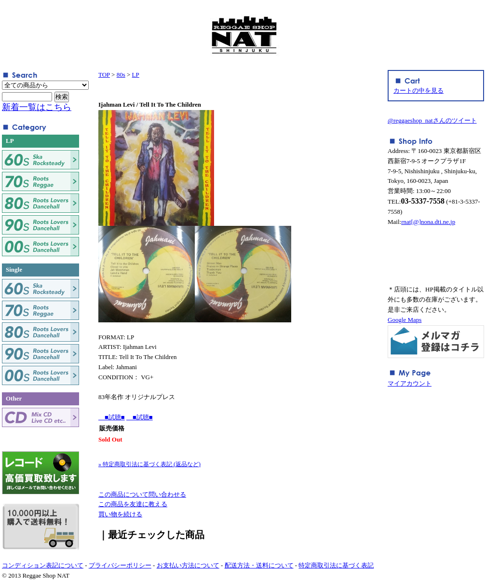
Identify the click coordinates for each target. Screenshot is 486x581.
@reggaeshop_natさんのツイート (432, 120)
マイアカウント (410, 383)
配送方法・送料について (259, 565)
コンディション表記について (42, 565)
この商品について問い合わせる (142, 494)
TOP (104, 74)
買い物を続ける (120, 514)
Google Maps (404, 319)
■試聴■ (111, 417)
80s (121, 74)
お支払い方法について (188, 565)
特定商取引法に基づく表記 (336, 565)
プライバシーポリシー (120, 565)
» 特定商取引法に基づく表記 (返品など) (149, 464)
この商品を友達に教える (132, 504)
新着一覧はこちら (36, 107)
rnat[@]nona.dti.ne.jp (428, 221)
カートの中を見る (418, 90)
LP (135, 74)
